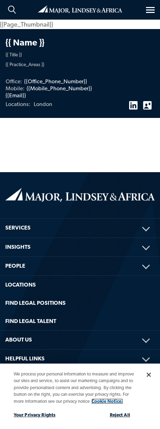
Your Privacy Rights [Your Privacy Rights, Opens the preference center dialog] (34, 414)
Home (80, 9)
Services (18, 227)
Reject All (120, 414)
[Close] (148, 374)
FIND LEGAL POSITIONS (35, 303)
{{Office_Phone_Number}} (55, 81)
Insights (18, 247)
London (43, 104)
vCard (147, 103)
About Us (18, 339)
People (15, 265)
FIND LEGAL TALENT (30, 321)
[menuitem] (80, 218)
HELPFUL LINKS (25, 358)
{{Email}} (16, 95)
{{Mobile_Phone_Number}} (59, 88)
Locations (20, 284)
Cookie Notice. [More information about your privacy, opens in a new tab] (107, 401)
